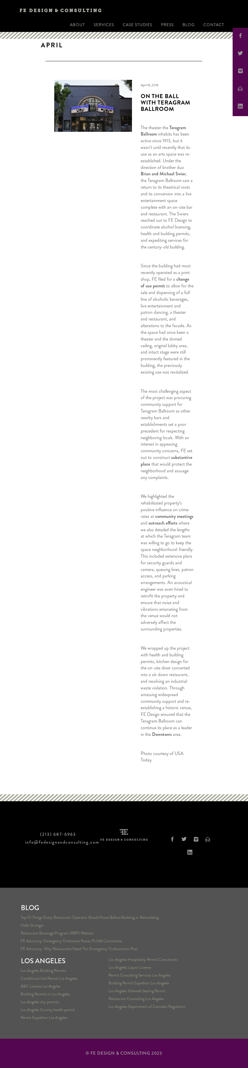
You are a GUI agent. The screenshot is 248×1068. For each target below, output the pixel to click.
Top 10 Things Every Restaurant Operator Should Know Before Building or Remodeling (90, 917)
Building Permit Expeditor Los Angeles (138, 983)
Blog (188, 25)
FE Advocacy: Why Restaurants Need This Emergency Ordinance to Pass (79, 949)
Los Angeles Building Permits (43, 970)
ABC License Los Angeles (41, 986)
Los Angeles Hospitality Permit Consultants (143, 959)
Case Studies (137, 25)
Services (104, 25)
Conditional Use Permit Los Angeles (49, 978)
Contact (213, 25)
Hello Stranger (32, 925)
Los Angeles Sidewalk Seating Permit (136, 991)
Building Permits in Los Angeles (45, 994)
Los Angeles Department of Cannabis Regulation (146, 1006)
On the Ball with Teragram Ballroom (165, 102)
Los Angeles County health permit (48, 1010)
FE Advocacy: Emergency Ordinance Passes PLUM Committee (71, 941)
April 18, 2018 (149, 85)
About (77, 25)
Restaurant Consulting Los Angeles (136, 999)
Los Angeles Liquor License (129, 967)
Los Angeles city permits (40, 1002)
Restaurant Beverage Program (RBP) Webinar (57, 933)
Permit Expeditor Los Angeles (44, 1017)
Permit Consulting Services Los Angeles (139, 975)
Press (167, 25)
